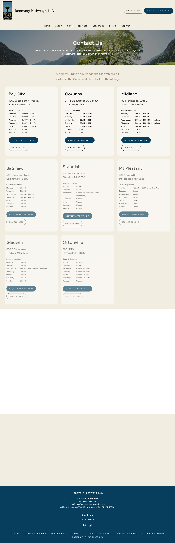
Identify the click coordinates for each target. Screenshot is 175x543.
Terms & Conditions (35, 534)
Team (70, 26)
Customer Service (127, 534)
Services (82, 26)
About (58, 26)
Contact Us (77, 534)
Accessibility (58, 534)
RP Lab (112, 26)
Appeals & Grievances (100, 534)
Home (47, 26)
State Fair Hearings (153, 534)
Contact (126, 26)
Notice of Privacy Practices (87, 537)
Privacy (15, 534)
